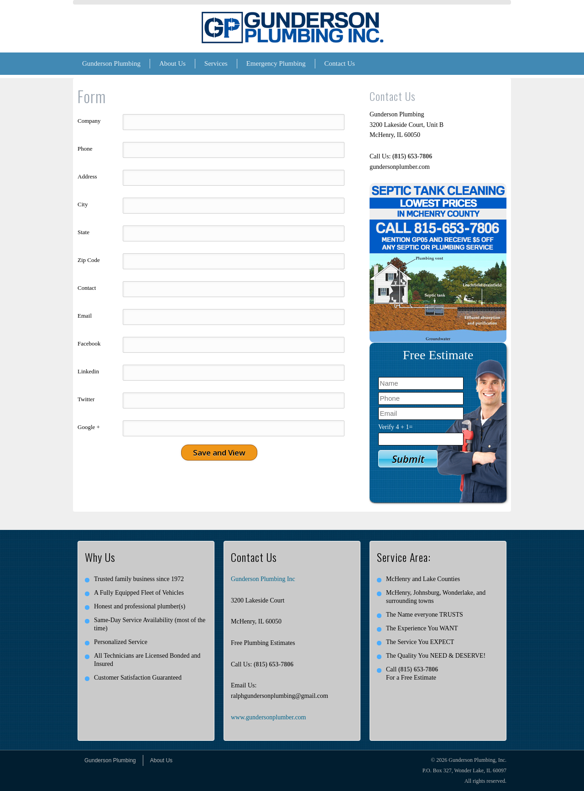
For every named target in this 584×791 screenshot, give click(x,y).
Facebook (89, 343)
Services (216, 63)
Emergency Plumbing (276, 63)
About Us (172, 63)
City (83, 204)
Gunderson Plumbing (111, 63)
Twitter (86, 399)
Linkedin (88, 371)
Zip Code (89, 260)
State (83, 232)
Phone (85, 148)
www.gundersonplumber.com (268, 717)
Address (87, 176)
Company (89, 120)
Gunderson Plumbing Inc (263, 579)
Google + (89, 427)
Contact (87, 287)
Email (85, 315)
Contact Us (339, 63)
